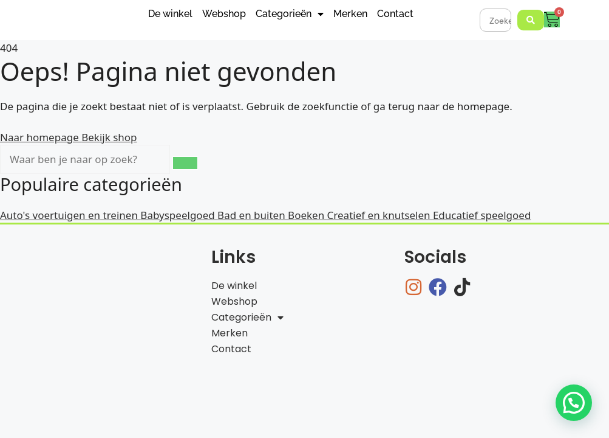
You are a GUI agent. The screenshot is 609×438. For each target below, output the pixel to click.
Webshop (224, 13)
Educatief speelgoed (482, 215)
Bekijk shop (109, 137)
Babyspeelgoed (178, 215)
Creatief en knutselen (380, 215)
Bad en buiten (252, 215)
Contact (395, 13)
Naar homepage (40, 137)
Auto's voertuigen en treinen (70, 215)
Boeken (307, 215)
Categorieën (290, 14)
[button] (574, 402)
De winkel (170, 13)
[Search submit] (530, 20)
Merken (350, 13)
